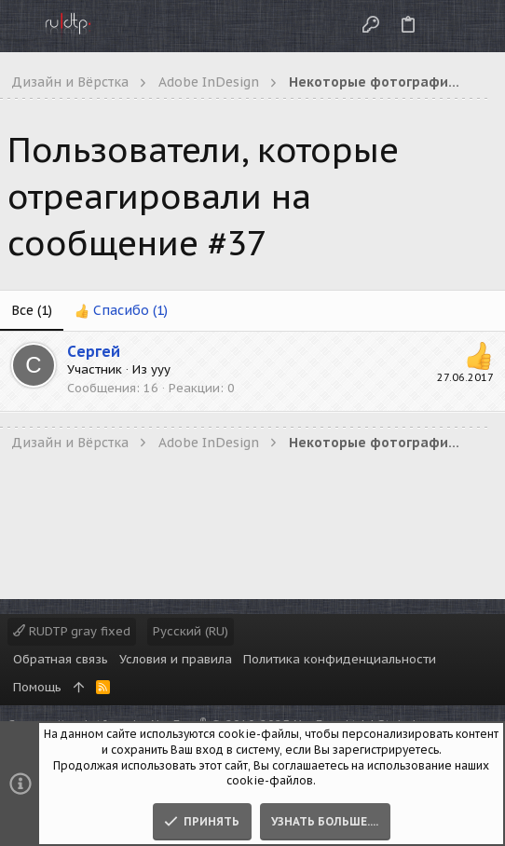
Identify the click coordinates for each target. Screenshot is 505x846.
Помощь (37, 687)
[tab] (121, 311)
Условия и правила (175, 659)
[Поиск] (475, 25)
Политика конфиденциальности (339, 659)
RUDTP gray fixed (71, 631)
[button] (18, 26)
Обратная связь (60, 659)
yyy (161, 369)
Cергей (93, 351)
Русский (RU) (190, 631)
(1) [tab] (31, 310)
